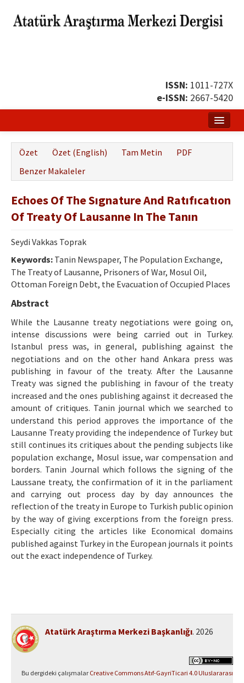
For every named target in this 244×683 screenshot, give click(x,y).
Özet (28, 152)
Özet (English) (79, 152)
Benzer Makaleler (52, 170)
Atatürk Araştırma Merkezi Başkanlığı (118, 631)
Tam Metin (141, 152)
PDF (184, 152)
